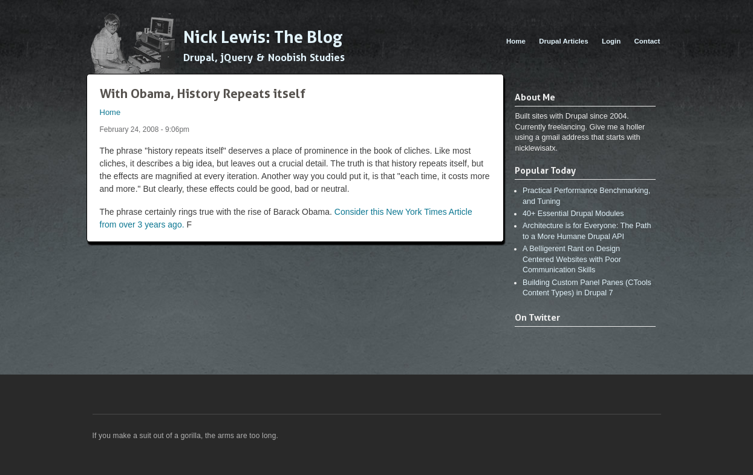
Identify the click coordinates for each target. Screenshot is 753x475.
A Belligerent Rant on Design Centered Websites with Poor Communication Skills (572, 259)
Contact (647, 41)
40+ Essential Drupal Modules (573, 213)
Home (516, 41)
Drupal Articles (563, 41)
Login (611, 41)
